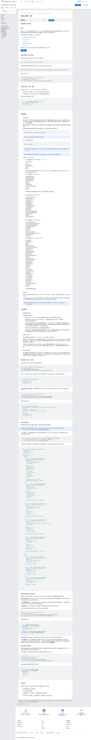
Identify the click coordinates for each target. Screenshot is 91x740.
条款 (18, 737)
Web (42, 726)
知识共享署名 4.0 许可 (36, 700)
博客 (38, 1)
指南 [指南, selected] (2, 7)
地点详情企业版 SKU (36, 220)
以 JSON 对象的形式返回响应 (34, 89)
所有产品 (58, 732)
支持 (67, 726)
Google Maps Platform (30, 13)
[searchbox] (7, 11)
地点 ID (24, 31)
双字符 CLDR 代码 (41, 337)
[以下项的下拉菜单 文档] (34, 1)
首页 (21, 13)
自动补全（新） (26, 45)
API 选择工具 (19, 724)
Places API (13, 5)
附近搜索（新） (33, 37)
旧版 (15, 7)
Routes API (25, 41)
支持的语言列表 (31, 317)
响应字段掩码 (29, 120)
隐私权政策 (22, 737)
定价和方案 (68, 722)
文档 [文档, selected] (32, 1)
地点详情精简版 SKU (36, 174)
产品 (25, 1)
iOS (36, 20)
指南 (50, 13)
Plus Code (23, 390)
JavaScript (44, 20)
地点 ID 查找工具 (20, 726)
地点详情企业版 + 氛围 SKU (37, 238)
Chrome (36, 732)
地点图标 (57, 154)
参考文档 (6, 7)
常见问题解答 (19, 722)
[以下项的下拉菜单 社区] (43, 1)
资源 (11, 7)
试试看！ (23, 50)
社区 (41, 1)
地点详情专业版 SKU (36, 195)
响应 (38, 374)
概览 (21, 1)
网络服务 (51, 20)
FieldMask (31, 94)
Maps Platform (10, 1)
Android (30, 20)
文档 (36, 13)
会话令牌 (43, 355)
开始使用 (78, 5)
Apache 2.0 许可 (54, 700)
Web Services (5, 5)
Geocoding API (26, 39)
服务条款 (68, 728)
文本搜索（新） (26, 37)
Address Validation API (27, 43)
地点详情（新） (37, 31)
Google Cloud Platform (50, 732)
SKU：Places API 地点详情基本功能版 (41, 429)
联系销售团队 (85, 5)
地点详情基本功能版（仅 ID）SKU (39, 159)
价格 (28, 1)
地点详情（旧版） (33, 302)
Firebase (42, 732)
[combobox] (82, 1)
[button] (7, 27)
